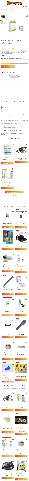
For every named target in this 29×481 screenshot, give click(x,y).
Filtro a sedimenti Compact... (8, 266)
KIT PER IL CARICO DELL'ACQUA (21, 158)
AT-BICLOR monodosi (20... (7, 428)
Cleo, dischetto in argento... (8, 354)
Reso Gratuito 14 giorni (3, 59)
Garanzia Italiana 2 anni (25, 59)
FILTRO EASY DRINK (21, 311)
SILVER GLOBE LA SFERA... (21, 268)
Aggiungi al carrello (8, 67)
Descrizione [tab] (3, 79)
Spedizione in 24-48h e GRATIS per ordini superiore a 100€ (14, 59)
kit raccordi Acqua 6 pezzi (21, 376)
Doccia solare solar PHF (8, 245)
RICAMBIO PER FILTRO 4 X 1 (21, 354)
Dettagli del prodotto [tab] (6, 81)
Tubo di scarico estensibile (8, 289)
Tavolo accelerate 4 (21, 429)
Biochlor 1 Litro (7, 184)
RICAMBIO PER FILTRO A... (8, 311)
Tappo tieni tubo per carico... (8, 377)
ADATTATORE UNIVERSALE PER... (21, 333)
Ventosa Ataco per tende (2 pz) (7, 474)
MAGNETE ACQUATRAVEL (8, 333)
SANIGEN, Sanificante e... (7, 159)
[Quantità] (5, 55)
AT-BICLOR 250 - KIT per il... (21, 406)
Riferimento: (3, 43)
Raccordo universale (21, 245)
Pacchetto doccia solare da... (21, 223)
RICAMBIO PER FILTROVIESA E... (8, 223)
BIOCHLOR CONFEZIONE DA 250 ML (8, 451)
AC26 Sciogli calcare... (21, 289)
